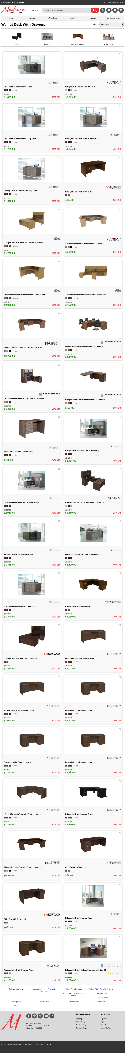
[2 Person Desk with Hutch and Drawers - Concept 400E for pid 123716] (93, 279)
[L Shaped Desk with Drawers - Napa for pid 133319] (93, 906)
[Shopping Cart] (121, 10)
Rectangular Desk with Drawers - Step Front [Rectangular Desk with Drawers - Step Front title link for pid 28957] (81, 139)
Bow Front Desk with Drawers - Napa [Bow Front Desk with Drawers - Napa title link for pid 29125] (18, 87)
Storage (93, 18)
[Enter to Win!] (109, 12)
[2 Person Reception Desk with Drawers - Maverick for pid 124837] (93, 226)
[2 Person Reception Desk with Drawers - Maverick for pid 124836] (32, 850)
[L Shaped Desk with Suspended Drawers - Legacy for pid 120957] (32, 798)
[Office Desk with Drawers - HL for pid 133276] (93, 852)
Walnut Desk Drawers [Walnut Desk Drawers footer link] (73, 989)
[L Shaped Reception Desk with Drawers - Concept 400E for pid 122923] (31, 280)
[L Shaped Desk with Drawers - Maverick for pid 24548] (93, 72)
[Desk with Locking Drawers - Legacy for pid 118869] (31, 748)
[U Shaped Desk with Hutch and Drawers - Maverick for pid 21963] (93, 491)
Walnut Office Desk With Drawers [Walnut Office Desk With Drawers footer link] (102, 989)
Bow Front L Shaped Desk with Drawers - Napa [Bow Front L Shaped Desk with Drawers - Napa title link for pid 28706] (82, 554)
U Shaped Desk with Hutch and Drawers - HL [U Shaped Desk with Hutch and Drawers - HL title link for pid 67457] (20, 658)
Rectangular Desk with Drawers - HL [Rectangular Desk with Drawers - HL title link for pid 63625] (78, 192)
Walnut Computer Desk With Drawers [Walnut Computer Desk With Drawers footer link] (44, 990)
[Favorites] (115, 12)
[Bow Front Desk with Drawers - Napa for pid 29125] (31, 74)
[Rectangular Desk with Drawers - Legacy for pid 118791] (93, 644)
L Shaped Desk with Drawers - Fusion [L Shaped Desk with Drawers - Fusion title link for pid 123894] (79, 814)
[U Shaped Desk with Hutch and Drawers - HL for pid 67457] (31, 647)
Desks (11, 18)
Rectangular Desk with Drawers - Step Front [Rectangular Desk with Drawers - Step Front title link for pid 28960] (20, 191)
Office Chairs (52, 18)
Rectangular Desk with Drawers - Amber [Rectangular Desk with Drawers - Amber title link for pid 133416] (19, 970)
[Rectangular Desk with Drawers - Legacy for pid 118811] (31, 696)
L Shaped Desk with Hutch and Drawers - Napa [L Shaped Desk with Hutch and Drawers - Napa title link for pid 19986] (21, 502)
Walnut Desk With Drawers (23, 24)
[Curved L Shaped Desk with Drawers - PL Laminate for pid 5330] (93, 331)
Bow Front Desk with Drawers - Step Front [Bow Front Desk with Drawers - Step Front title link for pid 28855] (20, 606)
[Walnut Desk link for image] (108, 37)
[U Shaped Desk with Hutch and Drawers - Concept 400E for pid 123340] (31, 230)
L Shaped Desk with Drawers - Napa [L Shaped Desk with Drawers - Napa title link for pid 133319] (78, 918)
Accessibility (29, 1044)
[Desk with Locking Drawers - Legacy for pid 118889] (93, 748)
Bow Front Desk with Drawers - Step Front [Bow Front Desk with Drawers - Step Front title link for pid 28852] (20, 139)
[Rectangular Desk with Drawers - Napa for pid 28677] (31, 541)
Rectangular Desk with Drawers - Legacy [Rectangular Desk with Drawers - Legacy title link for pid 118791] (80, 658)
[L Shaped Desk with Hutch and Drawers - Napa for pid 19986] (31, 489)
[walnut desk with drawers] (68, 10)
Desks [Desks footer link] (16, 1006)
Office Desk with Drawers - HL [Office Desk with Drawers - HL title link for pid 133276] (76, 867)
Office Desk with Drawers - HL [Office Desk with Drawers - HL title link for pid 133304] (15, 919)
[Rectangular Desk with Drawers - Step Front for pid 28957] (93, 126)
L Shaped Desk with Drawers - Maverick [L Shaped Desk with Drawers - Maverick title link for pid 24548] (80, 87)
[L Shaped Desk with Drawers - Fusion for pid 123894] (93, 798)
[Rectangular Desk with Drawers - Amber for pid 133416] (31, 956)
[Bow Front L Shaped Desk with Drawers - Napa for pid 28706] (93, 541)
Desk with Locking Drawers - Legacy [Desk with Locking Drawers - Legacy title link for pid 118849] (78, 710)
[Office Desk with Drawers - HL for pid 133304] (31, 904)
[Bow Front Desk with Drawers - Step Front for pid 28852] (31, 126)
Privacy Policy (40, 1044)
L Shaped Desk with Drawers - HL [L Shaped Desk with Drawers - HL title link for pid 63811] (77, 606)
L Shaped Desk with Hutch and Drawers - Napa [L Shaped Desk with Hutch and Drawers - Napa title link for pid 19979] (82, 450)
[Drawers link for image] (47, 37)
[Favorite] (59, 53)
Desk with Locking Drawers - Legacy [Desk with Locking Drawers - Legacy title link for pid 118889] (78, 762)
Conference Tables (113, 18)
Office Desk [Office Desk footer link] (101, 1001)
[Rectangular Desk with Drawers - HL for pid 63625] (93, 177)
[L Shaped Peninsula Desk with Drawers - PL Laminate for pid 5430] (93, 383)
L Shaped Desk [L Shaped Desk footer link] (73, 1001)
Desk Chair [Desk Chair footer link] (44, 1001)
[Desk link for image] (16, 37)
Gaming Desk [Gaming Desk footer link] (16, 1001)
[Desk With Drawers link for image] (77, 37)
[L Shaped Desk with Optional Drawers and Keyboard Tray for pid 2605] (93, 957)
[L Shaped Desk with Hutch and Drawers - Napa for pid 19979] (93, 437)
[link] (121, 10)
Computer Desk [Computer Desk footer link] (102, 997)
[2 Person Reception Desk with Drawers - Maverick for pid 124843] (32, 330)
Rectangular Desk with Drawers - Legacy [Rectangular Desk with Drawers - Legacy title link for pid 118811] (19, 710)
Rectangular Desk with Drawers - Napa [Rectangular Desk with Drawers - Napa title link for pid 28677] (18, 554)
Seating (72, 18)
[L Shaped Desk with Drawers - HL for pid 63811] (93, 590)
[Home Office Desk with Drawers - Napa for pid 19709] (31, 438)
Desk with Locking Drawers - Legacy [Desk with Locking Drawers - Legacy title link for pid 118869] (17, 762)
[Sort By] (111, 24)
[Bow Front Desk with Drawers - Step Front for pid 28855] (31, 594)
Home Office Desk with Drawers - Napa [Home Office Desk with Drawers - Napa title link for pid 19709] (18, 452)
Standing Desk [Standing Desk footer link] (102, 993)
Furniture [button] (34, 10)
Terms (49, 1044)
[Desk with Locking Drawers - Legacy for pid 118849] (93, 696)
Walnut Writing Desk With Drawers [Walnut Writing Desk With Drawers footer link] (73, 994)
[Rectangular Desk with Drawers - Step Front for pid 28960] (31, 179)
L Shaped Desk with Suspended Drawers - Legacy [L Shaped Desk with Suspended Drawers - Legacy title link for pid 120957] (22, 814)
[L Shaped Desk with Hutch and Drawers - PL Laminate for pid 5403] (31, 385)
